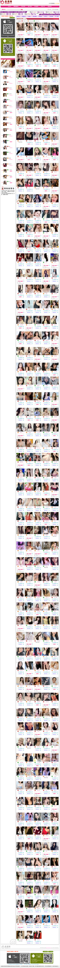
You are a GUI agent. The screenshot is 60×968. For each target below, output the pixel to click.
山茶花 (55, 401)
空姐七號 (30, 203)
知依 (55, 521)
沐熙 (38, 293)
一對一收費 (56, 16)
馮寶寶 (21, 187)
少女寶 (10, 76)
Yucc (21, 140)
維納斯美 (55, 416)
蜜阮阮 (21, 416)
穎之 (46, 371)
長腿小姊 (38, 477)
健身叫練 (38, 324)
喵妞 (21, 47)
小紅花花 (55, 385)
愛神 (21, 203)
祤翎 (21, 611)
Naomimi (21, 109)
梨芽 (38, 62)
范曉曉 (21, 656)
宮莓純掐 (10, 175)
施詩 (46, 262)
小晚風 (55, 477)
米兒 (55, 47)
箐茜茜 (10, 134)
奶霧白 (38, 203)
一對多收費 (51, 16)
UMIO (47, 477)
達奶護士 (47, 550)
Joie (46, 491)
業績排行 (18, 16)
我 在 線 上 (37, 81)
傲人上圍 (47, 31)
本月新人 (45, 16)
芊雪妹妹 (30, 625)
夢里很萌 (10, 111)
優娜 (38, 109)
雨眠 (46, 125)
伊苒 (55, 187)
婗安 (46, 611)
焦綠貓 (30, 416)
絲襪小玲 (21, 293)
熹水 (29, 78)
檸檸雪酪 (30, 597)
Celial (55, 203)
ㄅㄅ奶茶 (38, 187)
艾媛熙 (30, 31)
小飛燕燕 (38, 521)
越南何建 (55, 491)
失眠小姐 (30, 385)
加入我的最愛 (56, 9)
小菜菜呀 (38, 232)
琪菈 (55, 109)
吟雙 (21, 625)
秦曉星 (21, 262)
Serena (55, 31)
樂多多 (30, 581)
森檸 (9, 146)
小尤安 (21, 232)
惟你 (21, 401)
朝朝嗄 (47, 385)
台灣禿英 (55, 432)
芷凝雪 (55, 340)
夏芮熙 (38, 385)
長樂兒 (10, 152)
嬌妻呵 (21, 78)
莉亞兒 (21, 550)
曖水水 (47, 566)
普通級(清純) (37, 21)
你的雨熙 (30, 340)
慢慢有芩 (21, 491)
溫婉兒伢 (47, 340)
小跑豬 (55, 232)
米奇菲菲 (21, 521)
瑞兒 (21, 371)
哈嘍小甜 (47, 401)
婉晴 (55, 611)
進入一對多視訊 (20, 111)
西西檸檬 (38, 611)
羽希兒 (21, 125)
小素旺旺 (10, 93)
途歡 (29, 611)
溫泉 (9, 99)
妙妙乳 (47, 203)
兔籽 (9, 70)
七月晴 (55, 566)
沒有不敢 (30, 140)
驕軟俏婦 (21, 597)
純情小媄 (55, 550)
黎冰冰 (21, 477)
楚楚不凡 (47, 597)
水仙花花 (38, 656)
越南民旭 (38, 597)
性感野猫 (55, 625)
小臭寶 (47, 109)
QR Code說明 (12, 17)
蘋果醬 (21, 566)
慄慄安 (55, 507)
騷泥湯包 (30, 293)
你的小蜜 (47, 432)
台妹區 (29, 16)
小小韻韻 (10, 169)
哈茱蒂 (38, 156)
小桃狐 (55, 581)
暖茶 (29, 218)
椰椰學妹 (47, 324)
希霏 (29, 187)
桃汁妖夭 (10, 128)
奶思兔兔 (38, 491)
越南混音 (30, 507)
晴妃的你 (30, 232)
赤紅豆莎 (21, 507)
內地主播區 (35, 16)
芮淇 (38, 140)
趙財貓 (10, 158)
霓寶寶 (30, 262)
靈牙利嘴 (10, 117)
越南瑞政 (30, 491)
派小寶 (47, 47)
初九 (55, 62)
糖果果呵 (21, 385)
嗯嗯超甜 (30, 656)
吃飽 (55, 262)
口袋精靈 (21, 340)
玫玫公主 (21, 31)
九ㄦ (29, 324)
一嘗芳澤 (38, 218)
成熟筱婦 (55, 293)
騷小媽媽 (55, 597)
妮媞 (21, 309)
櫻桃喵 (47, 232)
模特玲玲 (38, 401)
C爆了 (21, 156)
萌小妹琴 (47, 507)
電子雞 (30, 62)
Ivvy (9, 82)
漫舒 (46, 156)
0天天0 (38, 125)
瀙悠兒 (47, 218)
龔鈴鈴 (47, 248)
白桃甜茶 (38, 581)
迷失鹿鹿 (21, 324)
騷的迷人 (30, 248)
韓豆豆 (55, 156)
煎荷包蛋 (55, 371)
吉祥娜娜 (21, 248)
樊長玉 (10, 181)
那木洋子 (10, 105)
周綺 (21, 62)
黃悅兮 (30, 309)
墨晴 (29, 125)
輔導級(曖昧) (31, 21)
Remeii (38, 47)
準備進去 (38, 371)
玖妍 (29, 47)
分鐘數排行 (24, 16)
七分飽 (38, 31)
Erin (9, 140)
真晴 (46, 625)
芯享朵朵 (38, 432)
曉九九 (55, 248)
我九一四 (38, 309)
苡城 (29, 401)
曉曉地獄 (47, 187)
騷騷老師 (47, 521)
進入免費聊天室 (54, 220)
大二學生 (47, 62)
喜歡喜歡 (47, 416)
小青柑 (21, 581)
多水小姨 (38, 507)
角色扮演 (38, 262)
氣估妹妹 (47, 309)
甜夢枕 (21, 218)
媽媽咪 (30, 521)
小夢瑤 (38, 550)
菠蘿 (38, 625)
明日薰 (38, 416)
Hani (46, 78)
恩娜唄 (30, 432)
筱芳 (55, 140)
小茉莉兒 (55, 78)
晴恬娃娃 (30, 566)
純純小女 (38, 566)
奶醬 (38, 340)
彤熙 (21, 432)
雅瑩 (46, 293)
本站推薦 (40, 16)
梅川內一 (55, 125)
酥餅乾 (30, 109)
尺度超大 (30, 371)
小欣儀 (30, 477)
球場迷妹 (38, 78)
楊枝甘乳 (30, 156)
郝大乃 (55, 324)
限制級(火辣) (25, 21)
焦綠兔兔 (47, 581)
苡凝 (55, 218)
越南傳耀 (38, 248)
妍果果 (47, 140)
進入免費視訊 (29, 33)
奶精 (55, 309)
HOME (50, 9)
